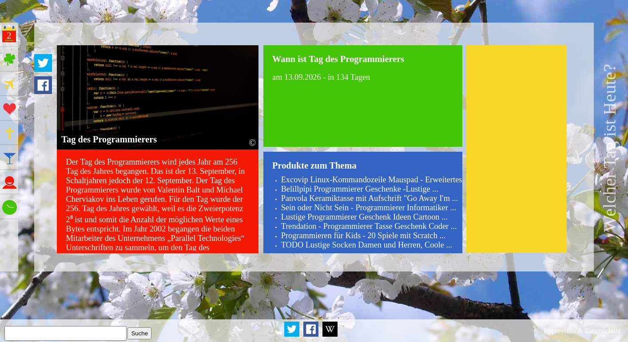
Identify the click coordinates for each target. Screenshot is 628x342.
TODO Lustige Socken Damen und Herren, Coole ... (367, 244)
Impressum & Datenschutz (582, 330)
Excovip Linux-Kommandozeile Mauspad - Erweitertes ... (375, 179)
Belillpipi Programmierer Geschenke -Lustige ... (359, 189)
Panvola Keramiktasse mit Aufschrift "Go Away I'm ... (369, 198)
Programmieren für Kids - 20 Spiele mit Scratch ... (363, 235)
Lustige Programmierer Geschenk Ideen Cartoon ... (364, 216)
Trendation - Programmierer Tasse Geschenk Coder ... (369, 226)
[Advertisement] (516, 149)
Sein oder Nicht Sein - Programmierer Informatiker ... (369, 207)
